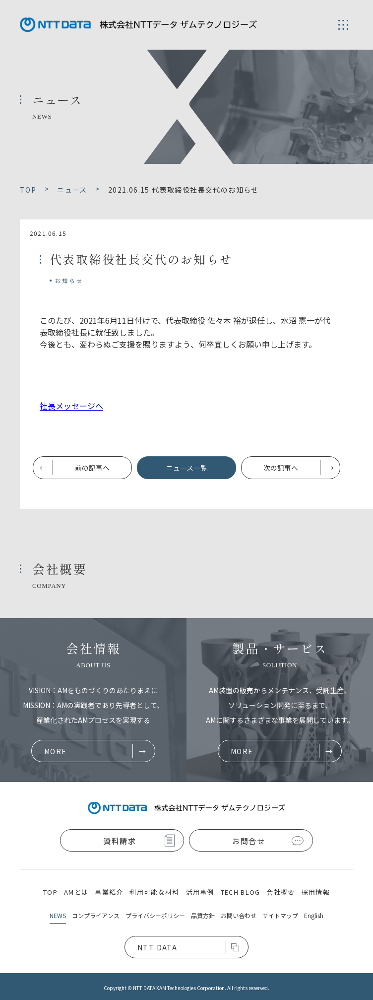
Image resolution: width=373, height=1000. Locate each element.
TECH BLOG (240, 892)
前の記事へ (92, 468)
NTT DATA (157, 947)
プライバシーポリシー (155, 915)
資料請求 (119, 841)
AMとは (76, 892)
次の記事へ (280, 468)
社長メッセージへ (71, 406)
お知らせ (69, 281)
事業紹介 (109, 892)
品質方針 (203, 915)
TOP (50, 892)
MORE (55, 751)
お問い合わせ (238, 915)
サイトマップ (280, 915)
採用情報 (316, 892)
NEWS (58, 915)
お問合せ (248, 841)
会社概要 (280, 892)
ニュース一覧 (186, 468)
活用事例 (200, 892)
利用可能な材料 (154, 892)
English (313, 915)
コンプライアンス (96, 915)
